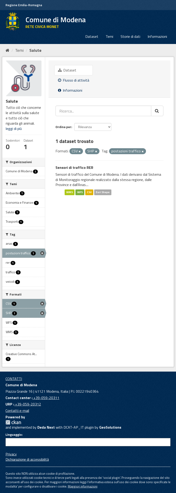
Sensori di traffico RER (74, 167)
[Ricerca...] (103, 111)
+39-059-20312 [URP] (27, 404)
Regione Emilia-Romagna (24, 5)
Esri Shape (103, 192)
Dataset (91, 36)
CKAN (13, 422)
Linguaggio (14, 434)
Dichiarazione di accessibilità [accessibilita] (27, 459)
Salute (35, 50)
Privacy (11, 454)
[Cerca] (157, 111)
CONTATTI (14, 378)
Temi (109, 36)
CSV (89, 192)
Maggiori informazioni (82, 486)
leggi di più (14, 128)
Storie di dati (130, 36)
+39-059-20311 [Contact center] (46, 397)
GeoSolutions (110, 427)
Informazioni (157, 36)
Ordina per (63, 126)
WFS (80, 192)
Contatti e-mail (17, 410)
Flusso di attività (73, 80)
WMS (69, 192)
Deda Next (46, 427)
